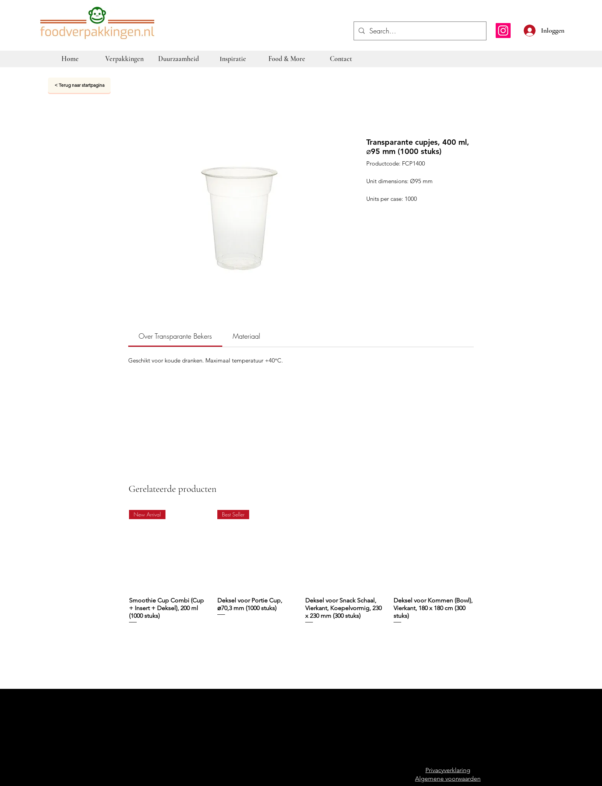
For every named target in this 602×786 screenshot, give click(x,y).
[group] (301, 571)
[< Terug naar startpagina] (79, 85)
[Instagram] (503, 30)
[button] (568, 29)
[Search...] (419, 31)
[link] (175, 336)
